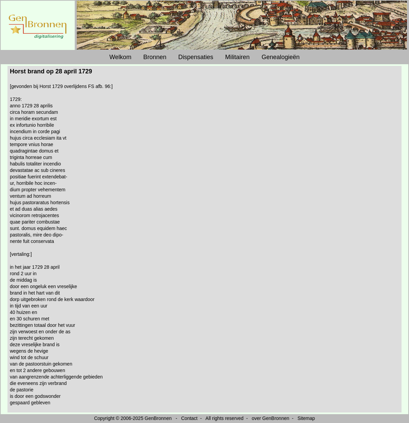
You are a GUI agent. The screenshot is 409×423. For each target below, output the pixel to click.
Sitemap (306, 418)
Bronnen (154, 57)
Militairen (237, 57)
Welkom (120, 57)
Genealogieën (281, 57)
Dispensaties (195, 57)
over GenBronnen (270, 418)
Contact (189, 418)
